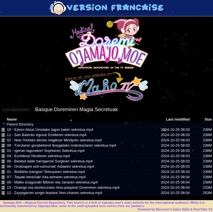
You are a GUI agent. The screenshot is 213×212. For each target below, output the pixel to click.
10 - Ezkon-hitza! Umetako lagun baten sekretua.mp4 (50, 129)
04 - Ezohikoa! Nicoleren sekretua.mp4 (38, 156)
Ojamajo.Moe (12, 202)
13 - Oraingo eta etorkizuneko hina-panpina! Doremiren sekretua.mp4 (63, 187)
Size (208, 119)
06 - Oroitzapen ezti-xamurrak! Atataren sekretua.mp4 (50, 166)
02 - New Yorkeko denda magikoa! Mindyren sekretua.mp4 (54, 140)
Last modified (178, 119)
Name (12, 119)
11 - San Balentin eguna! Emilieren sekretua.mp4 (47, 135)
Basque (44, 109)
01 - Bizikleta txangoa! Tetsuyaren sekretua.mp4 (46, 172)
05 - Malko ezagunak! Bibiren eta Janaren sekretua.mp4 (52, 182)
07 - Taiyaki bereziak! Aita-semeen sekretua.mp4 (46, 177)
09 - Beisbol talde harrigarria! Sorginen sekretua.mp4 (50, 161)
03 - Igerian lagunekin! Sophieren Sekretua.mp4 (46, 151)
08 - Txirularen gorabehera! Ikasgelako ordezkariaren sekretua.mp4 (61, 145)
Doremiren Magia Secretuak (86, 109)
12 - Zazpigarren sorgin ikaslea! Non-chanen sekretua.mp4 (54, 193)
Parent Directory (20, 124)
